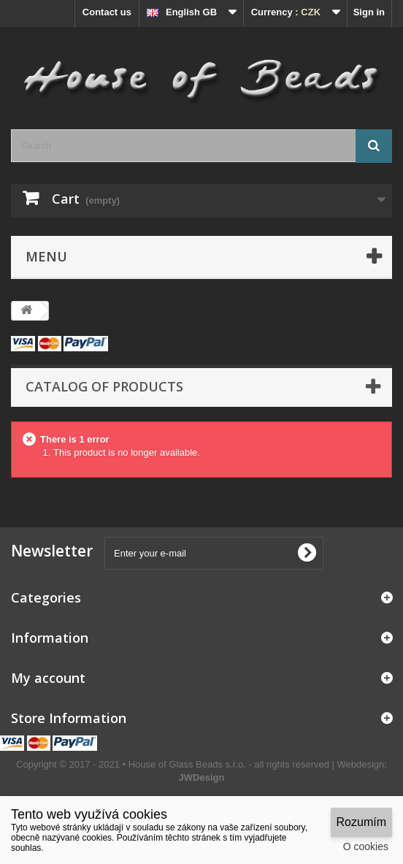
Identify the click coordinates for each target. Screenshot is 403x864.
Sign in (369, 12)
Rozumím (361, 822)
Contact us (106, 12)
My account (48, 678)
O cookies (365, 846)
